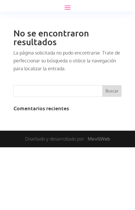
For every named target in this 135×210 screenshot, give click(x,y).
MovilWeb (99, 139)
